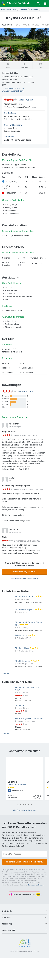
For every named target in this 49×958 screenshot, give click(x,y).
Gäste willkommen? (13, 124)
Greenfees (9, 136)
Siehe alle (5, 674)
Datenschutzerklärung (36, 885)
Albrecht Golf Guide (18, 3)
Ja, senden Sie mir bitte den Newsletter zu (24, 861)
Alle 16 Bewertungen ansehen (23, 578)
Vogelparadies (10, 104)
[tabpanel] (24, 779)
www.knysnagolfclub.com (13, 90)
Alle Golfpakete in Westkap (24, 810)
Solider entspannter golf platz (17, 107)
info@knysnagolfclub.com (13, 88)
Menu (45, 3)
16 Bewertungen (25, 99)
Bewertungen (25, 391)
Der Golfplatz (10, 113)
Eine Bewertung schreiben (24, 571)
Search (38, 3)
